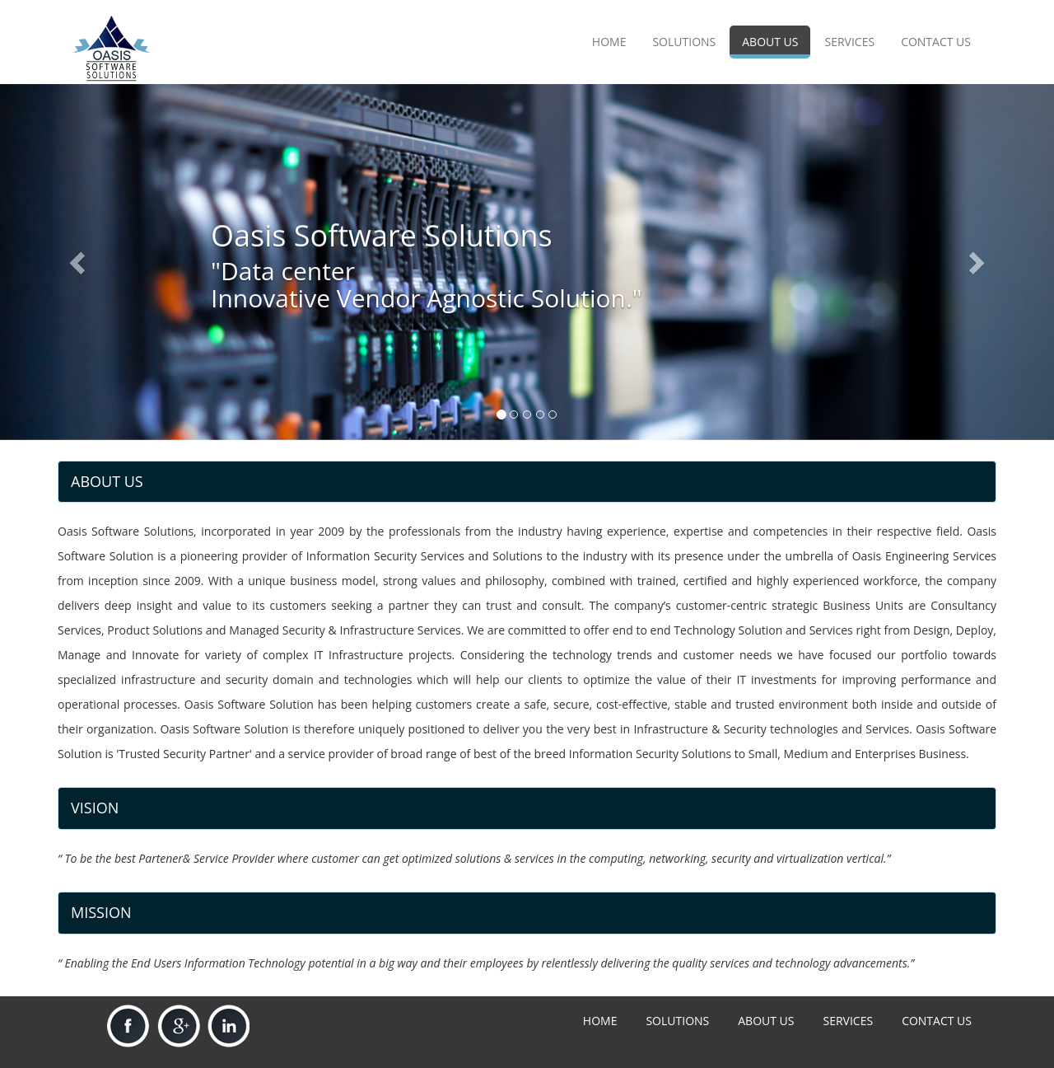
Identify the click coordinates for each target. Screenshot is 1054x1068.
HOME (609, 41)
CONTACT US (936, 41)
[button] (79, 262)
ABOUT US (770, 41)
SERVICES (849, 41)
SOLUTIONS (684, 41)
